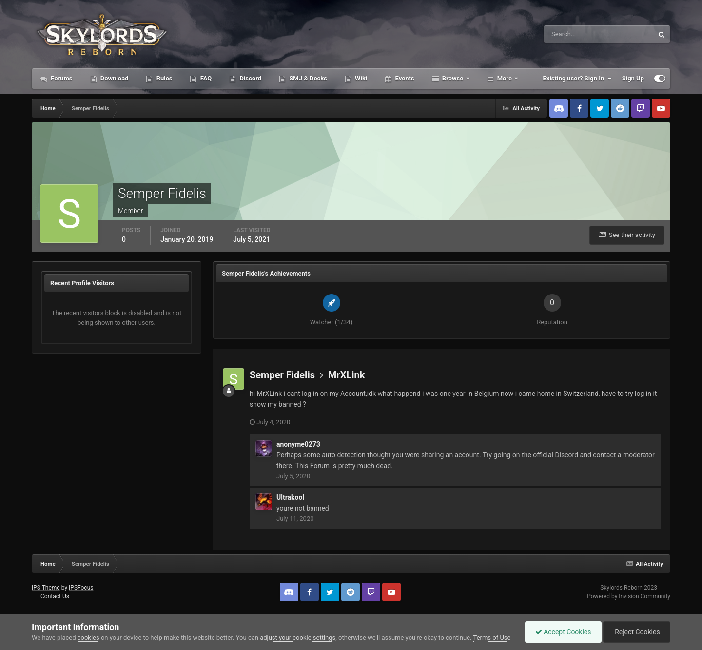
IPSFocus (81, 587)
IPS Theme (46, 587)
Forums (61, 78)
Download (114, 78)
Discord (249, 78)
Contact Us (54, 596)
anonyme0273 (298, 444)
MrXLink (346, 375)
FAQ (205, 78)
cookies (88, 637)
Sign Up (633, 78)
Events (403, 78)
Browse (453, 78)
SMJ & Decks (307, 78)
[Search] (569, 34)
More (505, 78)
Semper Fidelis (282, 375)
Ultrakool (290, 497)
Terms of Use (492, 637)
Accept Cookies (563, 632)
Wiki (360, 78)
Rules (163, 78)
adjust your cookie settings (297, 637)
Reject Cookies (636, 632)
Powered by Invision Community (628, 596)
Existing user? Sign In (577, 78)
